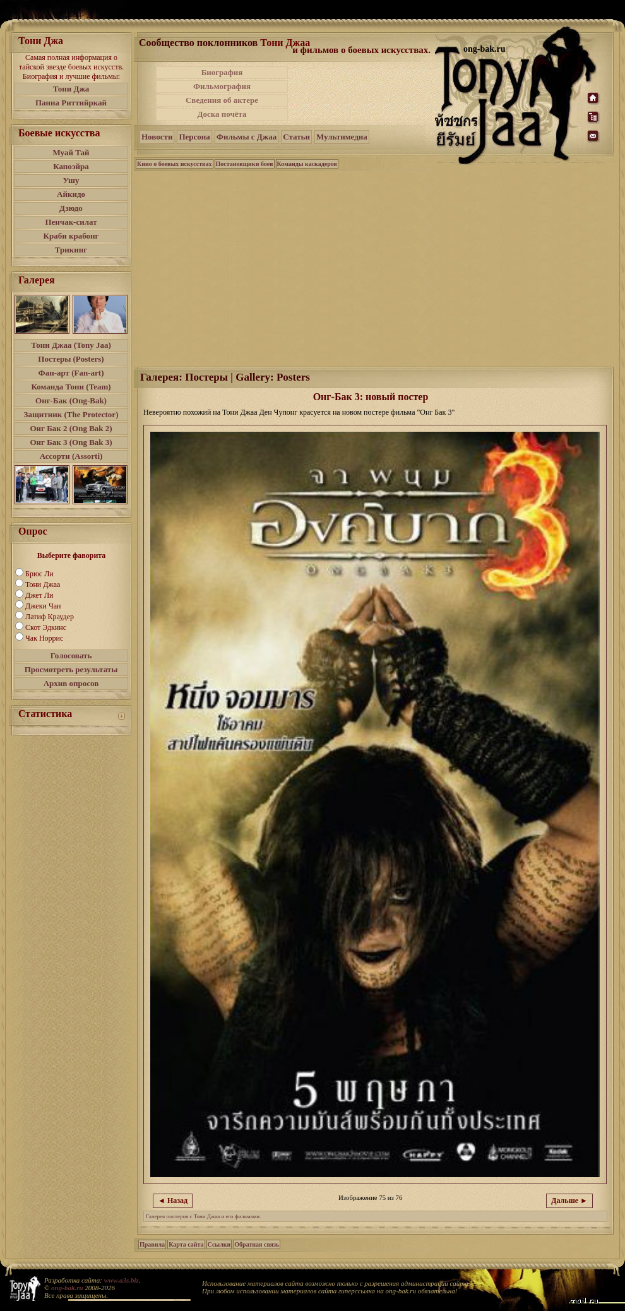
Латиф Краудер (49, 616)
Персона (194, 136)
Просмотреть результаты (71, 669)
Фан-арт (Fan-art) (71, 372)
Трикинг (71, 249)
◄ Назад (173, 1200)
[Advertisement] (362, 93)
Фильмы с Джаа (247, 136)
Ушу (71, 180)
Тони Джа (71, 88)
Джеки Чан (43, 606)
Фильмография (222, 86)
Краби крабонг (71, 235)
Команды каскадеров (307, 163)
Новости (156, 136)
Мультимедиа (341, 136)
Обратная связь (256, 1244)
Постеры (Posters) (71, 359)
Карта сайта (186, 1244)
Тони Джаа (42, 584)
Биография (222, 72)
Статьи (296, 136)
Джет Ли (39, 595)
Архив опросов (71, 683)
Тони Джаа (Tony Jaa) (71, 345)
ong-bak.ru (67, 1287)
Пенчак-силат (71, 222)
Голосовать (71, 655)
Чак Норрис (44, 638)
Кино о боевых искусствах (174, 163)
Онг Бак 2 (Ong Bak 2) (71, 428)
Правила (152, 1244)
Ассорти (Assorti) (71, 456)
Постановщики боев (244, 163)
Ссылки (219, 1244)
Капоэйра (71, 166)
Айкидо (71, 194)
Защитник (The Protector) (71, 414)
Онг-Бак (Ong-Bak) (71, 400)
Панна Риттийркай (71, 102)
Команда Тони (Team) (70, 386)
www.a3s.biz (121, 1280)
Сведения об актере (222, 100)
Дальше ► (569, 1200)
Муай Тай (70, 152)
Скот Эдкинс (45, 627)
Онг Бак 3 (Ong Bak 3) (71, 442)
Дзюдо (71, 208)
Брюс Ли (39, 573)
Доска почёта (221, 114)
